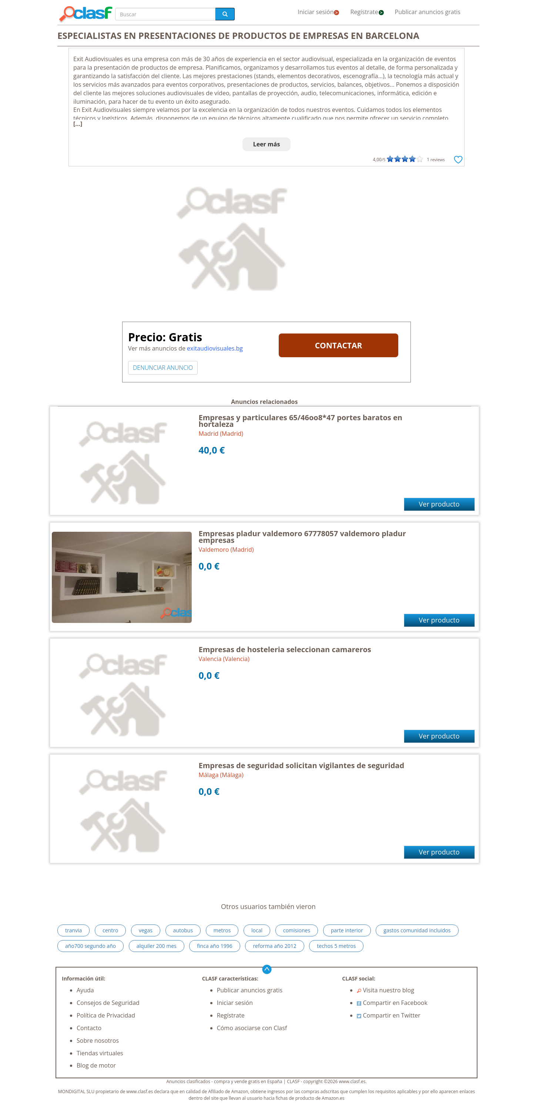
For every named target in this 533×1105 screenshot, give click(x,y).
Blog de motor (96, 1065)
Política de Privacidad (106, 1015)
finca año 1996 (214, 945)
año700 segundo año (90, 945)
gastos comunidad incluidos (416, 930)
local (256, 930)
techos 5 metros (336, 945)
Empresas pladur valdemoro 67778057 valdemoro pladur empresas (302, 536)
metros (222, 930)
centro (110, 930)
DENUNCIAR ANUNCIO (163, 368)
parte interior (347, 930)
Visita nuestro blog (385, 990)
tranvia (73, 930)
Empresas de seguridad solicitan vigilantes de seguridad (302, 765)
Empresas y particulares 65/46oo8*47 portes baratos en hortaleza (300, 420)
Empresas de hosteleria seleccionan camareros (285, 649)
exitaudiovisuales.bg (215, 348)
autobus (183, 930)
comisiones (296, 930)
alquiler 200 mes (157, 945)
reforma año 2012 (274, 945)
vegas (145, 930)
